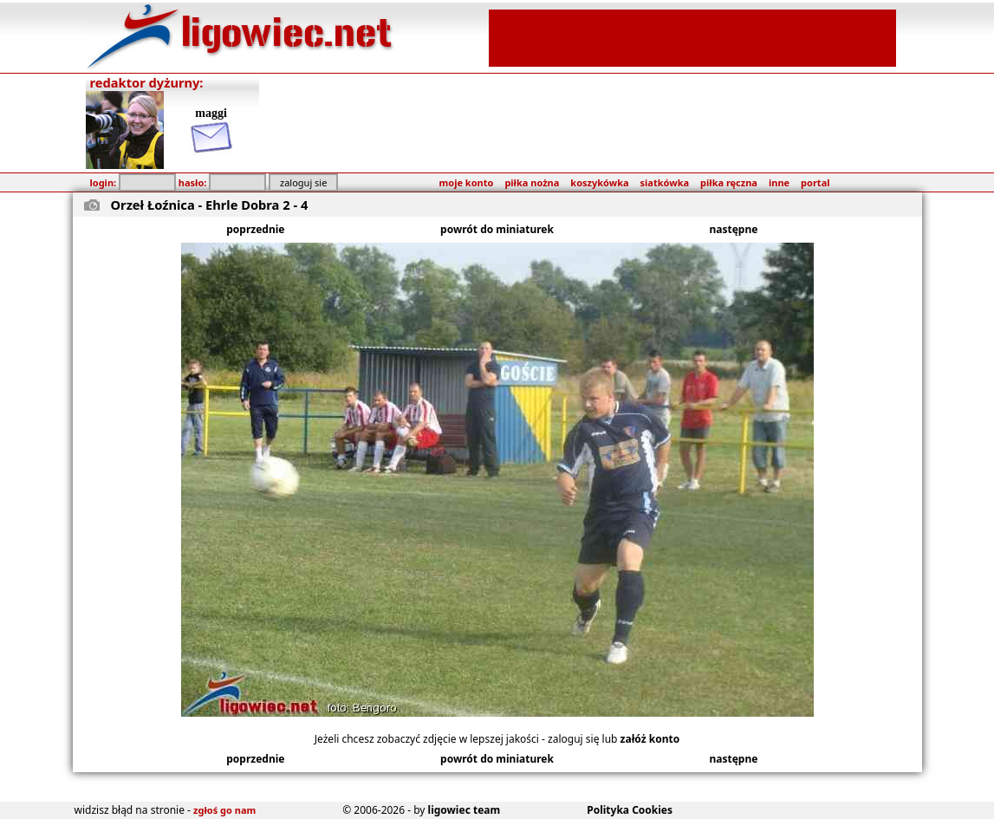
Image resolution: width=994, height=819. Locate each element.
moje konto (466, 182)
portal (815, 182)
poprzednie (255, 229)
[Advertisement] (692, 36)
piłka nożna (531, 182)
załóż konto (650, 738)
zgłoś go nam (224, 809)
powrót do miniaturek (497, 229)
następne (734, 229)
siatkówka (664, 182)
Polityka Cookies (629, 810)
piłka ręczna (728, 182)
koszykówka (599, 182)
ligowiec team (464, 810)
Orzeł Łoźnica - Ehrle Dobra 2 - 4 (210, 204)
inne (779, 182)
